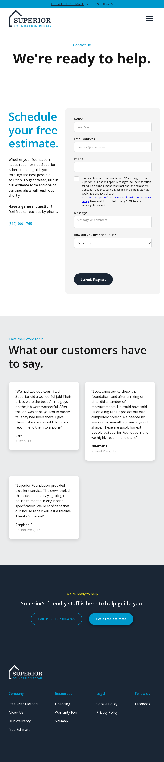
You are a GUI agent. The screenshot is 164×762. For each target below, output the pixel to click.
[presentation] (106, 260)
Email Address (84, 139)
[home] (76, 18)
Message (80, 213)
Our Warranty (20, 721)
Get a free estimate (111, 619)
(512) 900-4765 (20, 223)
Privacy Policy (107, 712)
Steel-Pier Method (23, 704)
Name (78, 119)
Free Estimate (19, 729)
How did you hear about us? (95, 235)
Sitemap (61, 721)
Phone (78, 159)
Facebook (142, 704)
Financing (62, 704)
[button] (149, 18)
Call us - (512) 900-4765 (56, 619)
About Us (16, 712)
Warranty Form (67, 712)
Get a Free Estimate (67, 4)
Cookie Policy (106, 704)
